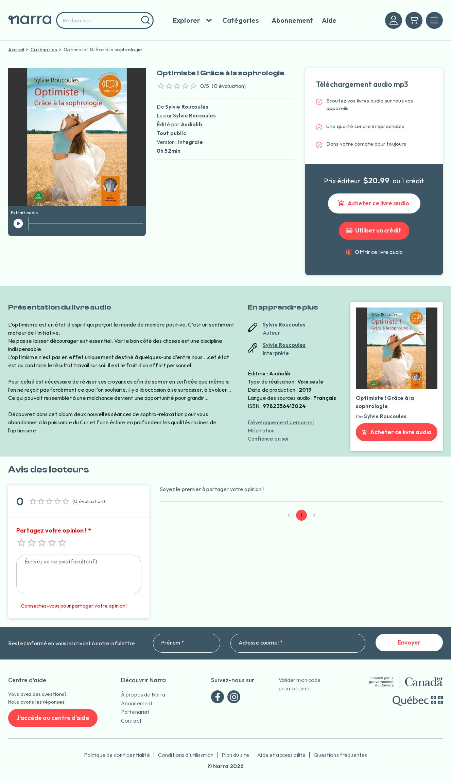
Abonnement (137, 703)
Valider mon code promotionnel (299, 684)
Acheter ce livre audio (374, 203)
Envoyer (409, 642)
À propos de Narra (143, 694)
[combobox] (105, 20)
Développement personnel (281, 422)
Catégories (44, 50)
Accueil (16, 50)
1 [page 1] (301, 515)
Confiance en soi (268, 438)
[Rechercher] (145, 20)
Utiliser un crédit (374, 230)
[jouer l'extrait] (18, 223)
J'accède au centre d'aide (53, 718)
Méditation (261, 430)
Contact (131, 720)
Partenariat (135, 711)
